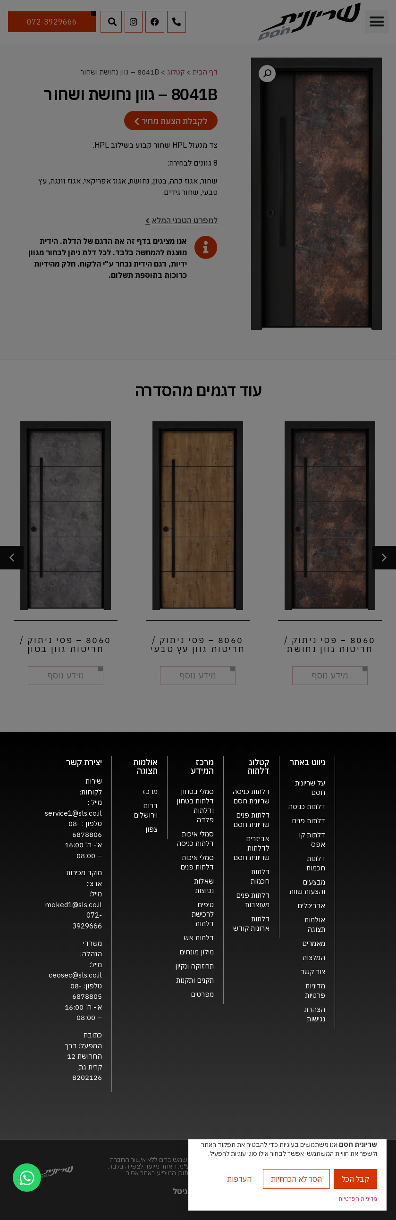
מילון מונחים (196, 951)
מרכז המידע (202, 766)
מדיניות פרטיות (315, 990)
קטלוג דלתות (258, 766)
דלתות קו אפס (312, 839)
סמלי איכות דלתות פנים (197, 862)
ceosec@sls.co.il (75, 974)
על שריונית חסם (310, 787)
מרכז (150, 791)
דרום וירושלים (146, 810)
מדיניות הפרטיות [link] (357, 1198)
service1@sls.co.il (73, 813)
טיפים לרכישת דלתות (203, 914)
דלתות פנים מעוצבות (253, 900)
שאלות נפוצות (204, 886)
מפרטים (202, 994)
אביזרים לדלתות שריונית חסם (251, 848)
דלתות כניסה (306, 806)
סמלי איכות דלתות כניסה (195, 838)
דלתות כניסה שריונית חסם (251, 796)
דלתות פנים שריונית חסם (251, 820)
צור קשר (313, 971)
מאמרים (313, 943)
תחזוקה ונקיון (194, 965)
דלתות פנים (308, 820)
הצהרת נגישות (314, 1014)
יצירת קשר (84, 762)
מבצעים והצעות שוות (307, 886)
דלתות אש (199, 937)
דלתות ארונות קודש (251, 923)
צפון (151, 829)
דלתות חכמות (315, 863)
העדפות (239, 1179)
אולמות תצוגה (314, 924)
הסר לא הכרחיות (296, 1179)
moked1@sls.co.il (73, 904)
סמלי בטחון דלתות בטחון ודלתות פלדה (195, 805)
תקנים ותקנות (195, 980)
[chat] (27, 1177)
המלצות (314, 957)
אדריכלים (311, 905)
